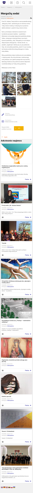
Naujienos (10, 7)
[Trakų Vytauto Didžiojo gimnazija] (4, 2)
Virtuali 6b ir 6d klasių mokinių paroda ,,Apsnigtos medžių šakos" (16, 281)
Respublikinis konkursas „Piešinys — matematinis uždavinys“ (16, 321)
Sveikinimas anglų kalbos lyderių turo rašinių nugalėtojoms (15, 166)
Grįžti (5, 137)
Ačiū (17, 128)
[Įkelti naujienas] (11, 2)
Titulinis (3, 7)
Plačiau (27, 179)
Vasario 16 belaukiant (8, 431)
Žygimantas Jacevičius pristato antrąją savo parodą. (14, 360)
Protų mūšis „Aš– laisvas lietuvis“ (11, 205)
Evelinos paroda (6, 396)
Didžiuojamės (18, 7)
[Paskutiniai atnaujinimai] (17, 2)
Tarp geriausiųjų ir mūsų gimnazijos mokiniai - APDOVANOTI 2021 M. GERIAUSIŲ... (15, 468)
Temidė (4, 243)
